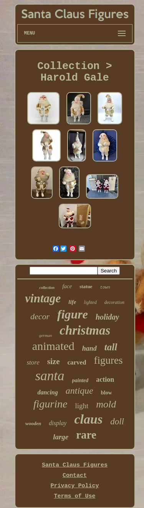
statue (85, 286)
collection (47, 287)
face (67, 286)
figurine (50, 404)
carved (76, 362)
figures (108, 360)
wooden (33, 423)
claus (88, 419)
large (60, 437)
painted (80, 380)
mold (106, 404)
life (72, 302)
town (105, 287)
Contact (75, 475)
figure (72, 314)
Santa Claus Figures (75, 465)
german (45, 335)
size (53, 361)
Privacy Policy (74, 486)
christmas (85, 330)
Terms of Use (74, 496)
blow (106, 393)
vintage (43, 298)
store (32, 362)
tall (110, 347)
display (57, 423)
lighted (90, 302)
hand (89, 348)
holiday (107, 317)
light (81, 406)
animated (53, 346)
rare (86, 435)
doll (117, 421)
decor (40, 316)
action (105, 379)
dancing (47, 392)
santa (50, 375)
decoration (114, 302)
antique (79, 391)
